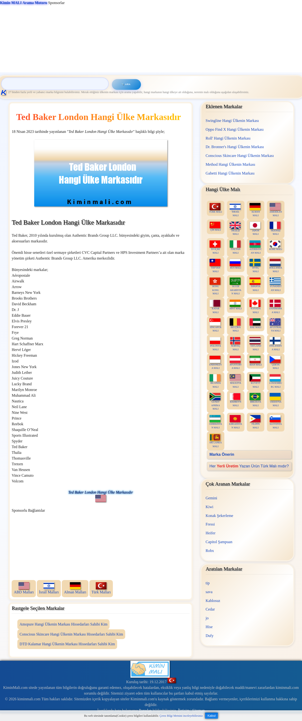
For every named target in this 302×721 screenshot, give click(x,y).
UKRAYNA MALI (275, 400)
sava (209, 592)
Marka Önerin (222, 454)
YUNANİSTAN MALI (276, 284)
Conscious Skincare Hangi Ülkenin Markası (240, 156)
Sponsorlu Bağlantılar (28, 510)
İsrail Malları (49, 588)
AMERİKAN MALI (275, 210)
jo (207, 618)
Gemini (211, 498)
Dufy (210, 635)
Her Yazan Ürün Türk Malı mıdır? (249, 466)
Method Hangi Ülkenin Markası (230, 164)
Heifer (211, 533)
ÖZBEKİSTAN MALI (215, 422)
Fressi (210, 524)
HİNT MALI (236, 305)
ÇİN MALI (215, 226)
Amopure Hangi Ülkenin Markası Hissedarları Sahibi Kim (63, 624)
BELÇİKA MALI (235, 325)
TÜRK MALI (215, 208)
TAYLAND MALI (255, 344)
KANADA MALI (255, 306)
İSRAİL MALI (235, 210)
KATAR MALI (215, 306)
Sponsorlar (32, 3)
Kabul (211, 715)
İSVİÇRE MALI (215, 247)
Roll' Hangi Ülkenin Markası (228, 138)
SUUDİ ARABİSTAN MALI (235, 286)
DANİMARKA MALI (275, 306)
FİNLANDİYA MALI (275, 344)
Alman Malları (75, 588)
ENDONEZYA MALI (215, 362)
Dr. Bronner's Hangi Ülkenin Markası (235, 147)
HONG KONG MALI (215, 286)
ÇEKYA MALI (275, 362)
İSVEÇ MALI (255, 266)
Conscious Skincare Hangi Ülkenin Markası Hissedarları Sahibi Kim (71, 634)
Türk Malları (101, 588)
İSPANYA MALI (255, 284)
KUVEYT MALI (255, 381)
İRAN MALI (256, 360)
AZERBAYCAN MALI (256, 247)
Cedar (210, 609)
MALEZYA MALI (235, 381)
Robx (210, 550)
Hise (209, 627)
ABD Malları (24, 588)
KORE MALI (275, 245)
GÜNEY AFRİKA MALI (215, 401)
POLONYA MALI (215, 344)
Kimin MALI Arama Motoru (23, 3)
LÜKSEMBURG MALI (275, 381)
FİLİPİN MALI (255, 422)
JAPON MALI (255, 228)
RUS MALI (235, 264)
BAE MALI (255, 323)
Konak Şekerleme (219, 515)
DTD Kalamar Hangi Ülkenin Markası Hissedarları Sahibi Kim (67, 644)
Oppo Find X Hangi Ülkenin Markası (235, 129)
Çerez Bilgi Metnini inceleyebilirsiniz (181, 715)
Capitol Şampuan (219, 542)
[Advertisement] (142, 39)
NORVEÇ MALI (235, 344)
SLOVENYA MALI (276, 422)
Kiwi (210, 507)
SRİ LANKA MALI (216, 440)
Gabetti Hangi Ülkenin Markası (230, 173)
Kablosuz (213, 600)
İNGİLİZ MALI (235, 228)
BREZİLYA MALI (255, 400)
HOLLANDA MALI (275, 266)
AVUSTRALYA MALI (276, 325)
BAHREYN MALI (235, 400)
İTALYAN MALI (235, 247)
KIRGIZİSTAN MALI (235, 422)
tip (208, 583)
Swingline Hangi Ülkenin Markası (232, 121)
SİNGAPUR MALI (215, 325)
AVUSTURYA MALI (236, 362)
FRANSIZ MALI (275, 228)
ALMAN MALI (255, 210)
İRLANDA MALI (215, 381)
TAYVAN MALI (215, 266)
